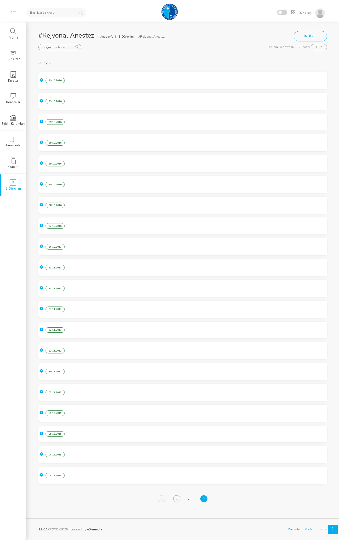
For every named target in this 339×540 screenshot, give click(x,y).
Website (294, 529)
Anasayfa (106, 36)
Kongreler (13, 98)
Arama (13, 34)
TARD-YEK (13, 55)
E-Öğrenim (126, 36)
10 (318, 47)
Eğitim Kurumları (13, 120)
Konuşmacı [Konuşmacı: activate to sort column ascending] (287, 63)
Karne (323, 529)
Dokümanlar (13, 142)
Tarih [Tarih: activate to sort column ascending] (47, 63)
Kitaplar (13, 163)
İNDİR (309, 36)
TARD (42, 529)
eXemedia (94, 529)
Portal (309, 529)
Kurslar (13, 77)
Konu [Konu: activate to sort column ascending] (82, 63)
